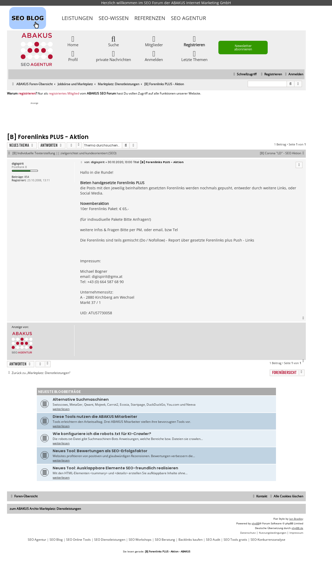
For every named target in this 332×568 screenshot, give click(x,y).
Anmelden (154, 56)
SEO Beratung (165, 540)
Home (72, 41)
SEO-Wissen (114, 18)
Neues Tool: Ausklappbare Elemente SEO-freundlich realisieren (115, 468)
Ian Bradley (296, 518)
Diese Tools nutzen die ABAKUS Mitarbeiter (95, 416)
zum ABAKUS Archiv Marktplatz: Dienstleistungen (45, 508)
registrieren (27, 93)
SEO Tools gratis (235, 540)
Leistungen (77, 18)
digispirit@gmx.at (107, 276)
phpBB (255, 523)
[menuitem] (293, 74)
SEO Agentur (188, 18)
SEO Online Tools (78, 540)
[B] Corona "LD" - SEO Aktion (283, 153)
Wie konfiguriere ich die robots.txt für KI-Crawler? (102, 433)
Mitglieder (154, 41)
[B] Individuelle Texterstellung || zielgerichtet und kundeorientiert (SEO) (64, 153)
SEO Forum (153, 2)
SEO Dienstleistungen (109, 540)
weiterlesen (61, 409)
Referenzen (149, 18)
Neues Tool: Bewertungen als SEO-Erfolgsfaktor (100, 450)
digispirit (18, 163)
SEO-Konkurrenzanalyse (268, 540)
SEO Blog (56, 540)
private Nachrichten (113, 56)
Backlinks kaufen (190, 540)
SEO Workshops (140, 540)
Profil (73, 56)
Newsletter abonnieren (243, 47)
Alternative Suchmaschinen (81, 399)
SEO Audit (213, 540)
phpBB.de (297, 528)
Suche (113, 41)
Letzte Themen (194, 56)
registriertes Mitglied (64, 93)
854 (26, 176)
